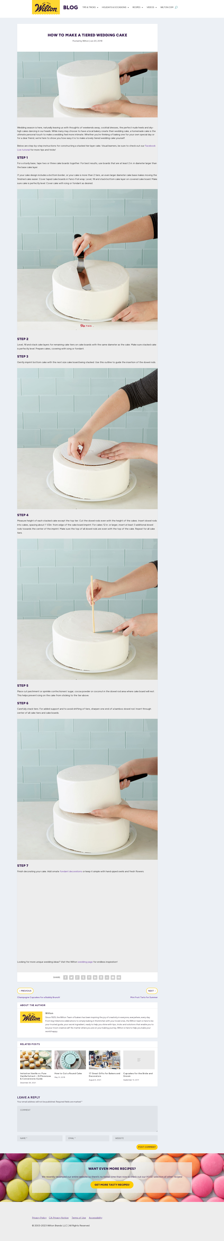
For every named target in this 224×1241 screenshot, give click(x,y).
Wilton (86, 41)
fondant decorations (71, 871)
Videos (150, 7)
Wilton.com (166, 7)
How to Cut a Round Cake (68, 1073)
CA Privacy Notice (59, 1217)
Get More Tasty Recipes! (112, 1184)
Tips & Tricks (89, 7)
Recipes (136, 7)
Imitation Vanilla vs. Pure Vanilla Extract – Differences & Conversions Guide (35, 1076)
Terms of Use (79, 1217)
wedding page (85, 961)
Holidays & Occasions (114, 7)
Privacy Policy (39, 1217)
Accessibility (95, 1217)
